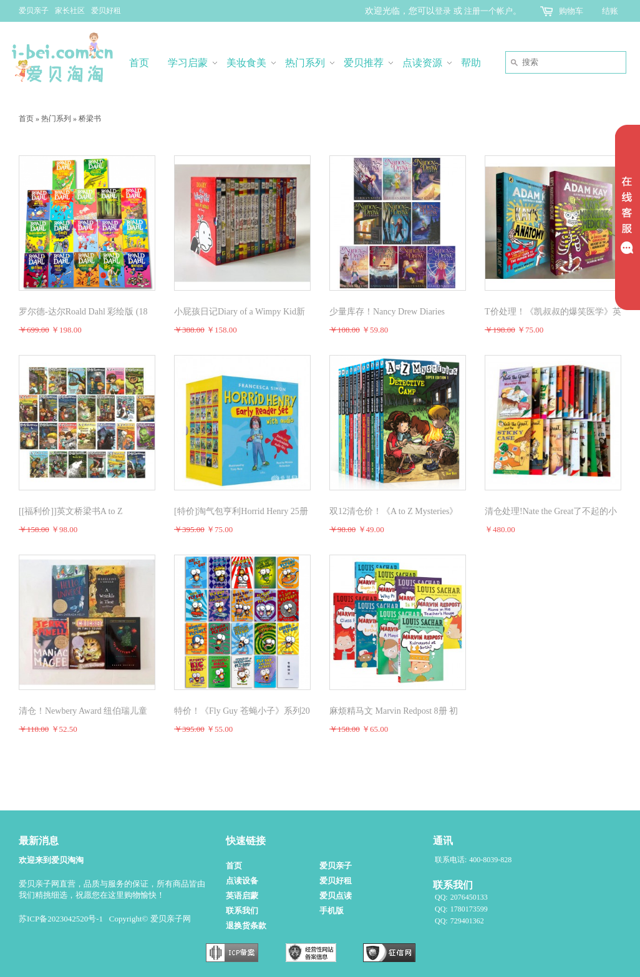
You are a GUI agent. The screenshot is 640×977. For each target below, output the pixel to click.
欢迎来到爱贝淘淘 (51, 860)
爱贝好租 (106, 10)
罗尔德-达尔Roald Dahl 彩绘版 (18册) (83, 312)
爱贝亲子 (34, 10)
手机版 (331, 910)
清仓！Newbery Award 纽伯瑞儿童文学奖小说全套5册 (83, 711)
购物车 (571, 11)
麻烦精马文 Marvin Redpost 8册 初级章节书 (393, 711)
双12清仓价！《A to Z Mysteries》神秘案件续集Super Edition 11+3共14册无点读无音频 (393, 512)
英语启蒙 (242, 895)
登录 (443, 11)
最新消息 (39, 840)
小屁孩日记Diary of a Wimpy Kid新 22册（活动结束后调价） (239, 312)
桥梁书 (90, 118)
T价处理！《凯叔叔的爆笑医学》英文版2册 (553, 312)
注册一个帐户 (488, 11)
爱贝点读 (335, 895)
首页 (26, 118)
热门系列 (56, 118)
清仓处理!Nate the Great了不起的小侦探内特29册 (551, 512)
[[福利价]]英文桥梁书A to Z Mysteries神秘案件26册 (70, 512)
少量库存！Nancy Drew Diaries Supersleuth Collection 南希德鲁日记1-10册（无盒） (396, 312)
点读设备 (242, 880)
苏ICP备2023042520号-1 (61, 918)
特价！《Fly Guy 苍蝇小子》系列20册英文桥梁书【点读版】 (242, 711)
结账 (610, 11)
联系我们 (242, 910)
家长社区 (70, 10)
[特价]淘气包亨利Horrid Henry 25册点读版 (241, 512)
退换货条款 (246, 925)
